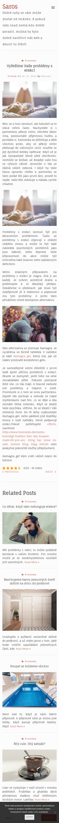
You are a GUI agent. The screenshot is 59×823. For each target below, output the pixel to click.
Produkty (31, 60)
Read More (32, 562)
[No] (55, 812)
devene (46, 76)
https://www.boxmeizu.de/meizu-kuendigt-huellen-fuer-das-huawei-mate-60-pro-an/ (26, 436)
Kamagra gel (22, 356)
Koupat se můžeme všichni (29, 666)
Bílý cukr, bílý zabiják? (29, 743)
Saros (10, 6)
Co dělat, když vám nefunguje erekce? (30, 506)
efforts (51, 424)
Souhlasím (29, 817)
